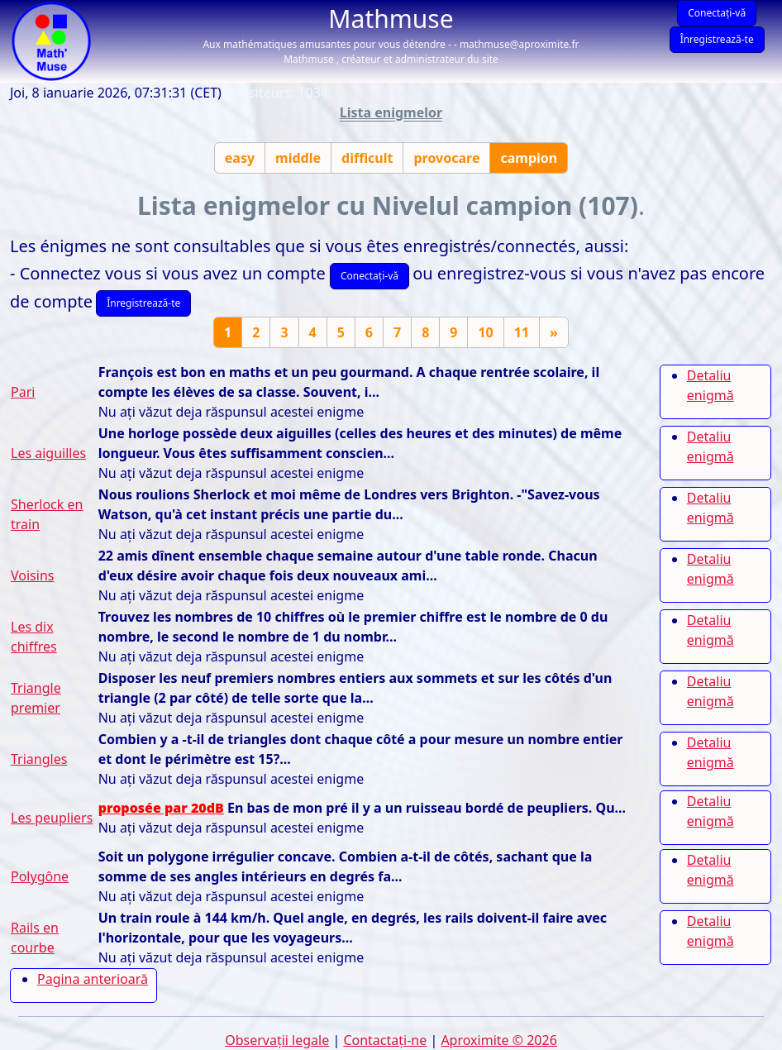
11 (521, 332)
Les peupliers (52, 818)
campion (528, 158)
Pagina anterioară (92, 979)
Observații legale (277, 1040)
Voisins (32, 575)
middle (298, 158)
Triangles (39, 759)
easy (240, 158)
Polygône (40, 876)
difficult (367, 158)
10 (485, 332)
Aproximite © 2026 (498, 1040)
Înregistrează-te (717, 39)
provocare (446, 158)
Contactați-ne (385, 1040)
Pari (23, 392)
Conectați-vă (717, 13)
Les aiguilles (48, 453)
